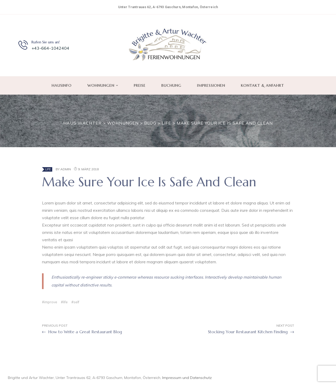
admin (65, 169)
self (76, 302)
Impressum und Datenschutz (187, 377)
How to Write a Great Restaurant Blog (82, 332)
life (65, 302)
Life (48, 169)
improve (50, 302)
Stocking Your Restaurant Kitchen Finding (251, 332)
